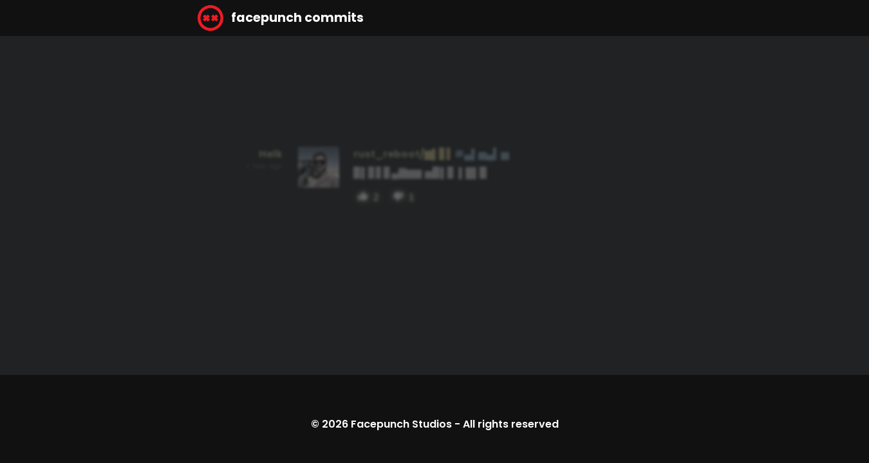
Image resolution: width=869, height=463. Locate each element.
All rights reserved (511, 424)
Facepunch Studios (401, 424)
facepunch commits (281, 18)
